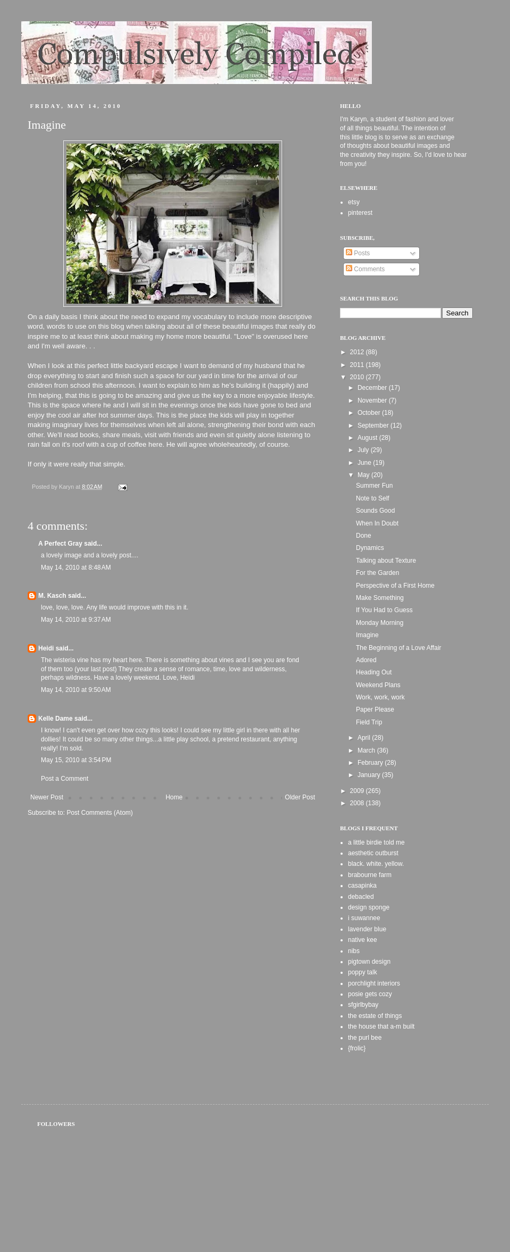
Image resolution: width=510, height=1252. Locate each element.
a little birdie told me (376, 842)
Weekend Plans (378, 685)
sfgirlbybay (363, 1004)
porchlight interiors (374, 983)
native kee (362, 940)
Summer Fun (374, 485)
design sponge (368, 907)
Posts (358, 253)
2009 (358, 791)
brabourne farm (370, 875)
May (364, 475)
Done (363, 535)
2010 (358, 377)
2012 (358, 352)
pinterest (360, 212)
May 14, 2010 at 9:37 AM (76, 619)
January (370, 775)
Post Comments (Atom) (99, 812)
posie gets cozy (370, 994)
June (365, 462)
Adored (366, 660)
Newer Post (46, 797)
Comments (365, 269)
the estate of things (375, 1016)
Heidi (46, 648)
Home (174, 797)
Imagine (367, 635)
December (373, 387)
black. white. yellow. (376, 863)
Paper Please (375, 709)
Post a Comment (64, 778)
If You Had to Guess (384, 610)
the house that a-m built (381, 1026)
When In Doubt (377, 523)
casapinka (362, 885)
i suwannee (364, 918)
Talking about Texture (386, 560)
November (373, 400)
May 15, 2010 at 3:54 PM (76, 760)
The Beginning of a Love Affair (398, 648)
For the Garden (377, 573)
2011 (358, 365)
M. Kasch (52, 595)
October (370, 412)
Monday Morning (379, 623)
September (374, 425)
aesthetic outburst (373, 853)
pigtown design (369, 961)
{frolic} (357, 1048)
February (371, 762)
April (365, 737)
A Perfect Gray (60, 543)
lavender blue (367, 929)
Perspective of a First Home (395, 585)
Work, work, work (380, 697)
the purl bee (364, 1037)
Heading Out (374, 672)
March (367, 750)
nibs (354, 951)
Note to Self (372, 498)
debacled (361, 896)
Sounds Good (375, 510)
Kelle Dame (55, 718)
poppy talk (362, 972)
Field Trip (369, 722)
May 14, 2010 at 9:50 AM (76, 690)
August (368, 437)
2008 (358, 803)
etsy (354, 202)
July (364, 450)
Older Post (300, 797)
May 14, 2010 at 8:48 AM (76, 567)
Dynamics (370, 548)
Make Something (380, 598)
